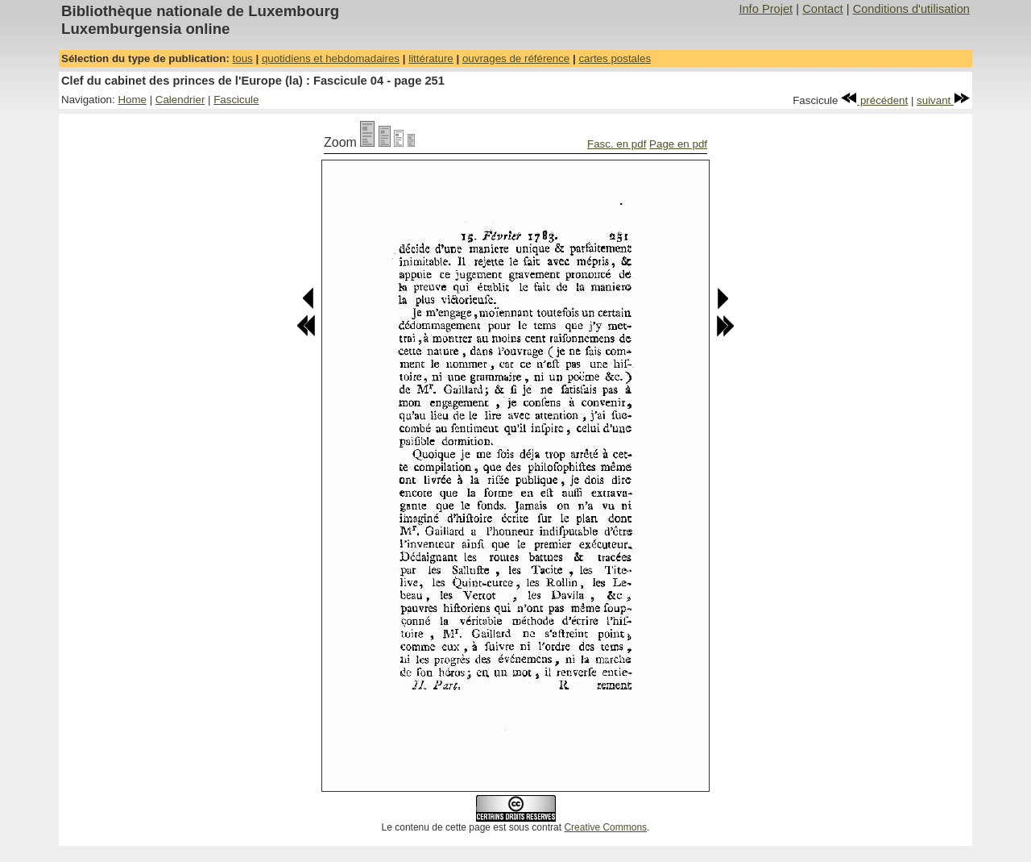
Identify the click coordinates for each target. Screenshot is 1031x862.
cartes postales (614, 58)
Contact (822, 8)
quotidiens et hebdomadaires (331, 58)
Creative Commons (605, 827)
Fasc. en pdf (616, 144)
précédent (874, 100)
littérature (430, 58)
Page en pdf (678, 144)
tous (243, 58)
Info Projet (766, 8)
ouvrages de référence (515, 58)
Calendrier (180, 100)
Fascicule (236, 100)
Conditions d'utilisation (911, 8)
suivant (943, 100)
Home (132, 100)
